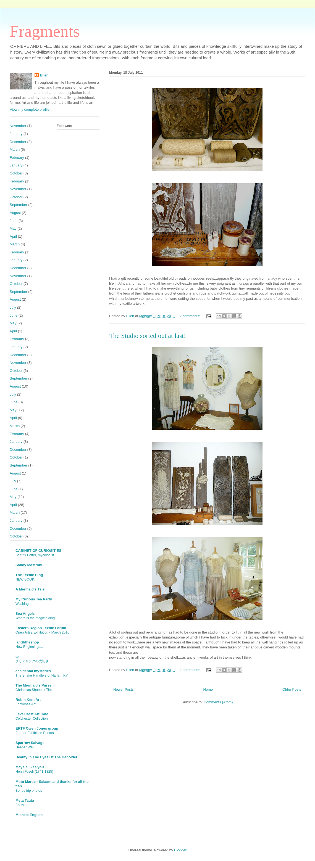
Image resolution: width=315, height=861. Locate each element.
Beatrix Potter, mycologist (34, 555)
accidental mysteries (33, 671)
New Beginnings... (29, 647)
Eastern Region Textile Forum (40, 628)
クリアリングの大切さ (32, 661)
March (15, 149)
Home (208, 689)
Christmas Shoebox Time (34, 690)
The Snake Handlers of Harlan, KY (41, 675)
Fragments (45, 31)
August (15, 213)
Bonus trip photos (28, 791)
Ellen (44, 75)
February (17, 157)
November (18, 126)
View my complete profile (29, 109)
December (18, 142)
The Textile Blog (29, 575)
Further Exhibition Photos (34, 733)
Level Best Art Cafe (31, 714)
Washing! (22, 604)
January (16, 134)
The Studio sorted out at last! (147, 335)
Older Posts (291, 689)
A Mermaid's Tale (29, 589)
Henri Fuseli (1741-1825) (34, 771)
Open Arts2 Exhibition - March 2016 (42, 632)
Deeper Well (24, 747)
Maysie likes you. (30, 767)
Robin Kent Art (28, 700)
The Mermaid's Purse (33, 685)
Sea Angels (25, 613)
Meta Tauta (24, 800)
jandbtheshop (27, 642)
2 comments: (190, 316)
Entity (19, 805)
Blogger (180, 850)
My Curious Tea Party (33, 599)
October (16, 173)
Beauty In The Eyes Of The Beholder (46, 757)
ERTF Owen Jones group (36, 728)
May (13, 228)
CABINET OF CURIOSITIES (38, 551)
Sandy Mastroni (28, 565)
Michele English (29, 815)
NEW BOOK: (25, 579)
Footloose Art (25, 704)
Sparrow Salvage (29, 743)
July (13, 307)
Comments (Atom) (218, 702)
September (18, 205)
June (13, 221)
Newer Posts (123, 689)
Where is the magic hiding (35, 618)
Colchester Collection (31, 718)
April (13, 236)
